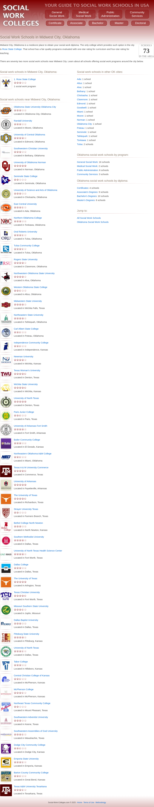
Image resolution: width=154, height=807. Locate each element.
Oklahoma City (84, 124)
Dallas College (21, 564)
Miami (80, 111)
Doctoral (140, 23)
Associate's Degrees (87, 192)
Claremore (82, 99)
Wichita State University (26, 384)
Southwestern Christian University (31, 148)
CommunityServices (137, 14)
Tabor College (21, 661)
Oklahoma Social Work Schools (93, 222)
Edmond (81, 103)
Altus (79, 83)
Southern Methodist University (29, 536)
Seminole (81, 132)
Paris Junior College (24, 412)
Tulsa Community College (27, 245)
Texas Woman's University (27, 370)
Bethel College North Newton (28, 523)
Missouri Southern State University (31, 606)
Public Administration (87, 170)
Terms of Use (88, 802)
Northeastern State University (28, 315)
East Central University (25, 204)
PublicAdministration (110, 14)
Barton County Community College (31, 772)
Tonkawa (81, 140)
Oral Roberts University (25, 231)
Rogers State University (26, 259)
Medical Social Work (87, 166)
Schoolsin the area (146, 51)
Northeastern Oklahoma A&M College (32, 453)
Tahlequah (82, 136)
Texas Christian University (27, 592)
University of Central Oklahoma (29, 134)
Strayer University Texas (26, 509)
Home (79, 802)
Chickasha (82, 95)
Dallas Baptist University (26, 620)
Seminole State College (25, 176)
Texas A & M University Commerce (31, 467)
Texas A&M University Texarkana (30, 786)
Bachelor (97, 23)
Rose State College (12, 49)
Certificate (55, 23)
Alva (79, 87)
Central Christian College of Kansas (32, 675)
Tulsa (79, 144)
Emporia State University (26, 758)
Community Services (87, 174)
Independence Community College (31, 342)
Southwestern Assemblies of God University (36, 731)
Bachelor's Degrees (87, 196)
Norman (81, 119)
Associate (76, 23)
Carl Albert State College (26, 328)
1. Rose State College (25, 79)
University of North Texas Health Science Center (38, 550)
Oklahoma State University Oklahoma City (35, 107)
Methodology (101, 802)
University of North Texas (26, 398)
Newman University (23, 356)
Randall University (23, 120)
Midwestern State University (28, 301)
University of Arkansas (25, 481)
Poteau (80, 128)
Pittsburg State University (26, 634)
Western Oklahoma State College (30, 287)
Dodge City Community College (29, 745)
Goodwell (81, 107)
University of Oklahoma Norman (30, 162)
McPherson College (24, 689)
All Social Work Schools (89, 218)
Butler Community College (27, 439)
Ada (79, 79)
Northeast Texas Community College (32, 703)
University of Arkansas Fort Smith (30, 426)
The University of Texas (25, 495)
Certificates (82, 188)
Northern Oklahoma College (28, 217)
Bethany (81, 91)
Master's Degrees (86, 200)
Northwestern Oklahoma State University (34, 273)
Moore (80, 115)
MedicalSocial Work (83, 14)
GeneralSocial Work (56, 14)
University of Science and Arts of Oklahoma (35, 190)
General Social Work (87, 162)
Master (119, 23)
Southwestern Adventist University (31, 717)
